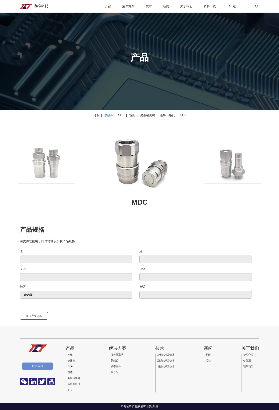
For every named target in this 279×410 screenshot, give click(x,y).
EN (229, 6)
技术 (149, 6)
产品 (108, 6)
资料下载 (210, 6)
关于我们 (186, 6)
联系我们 (37, 366)
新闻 (166, 6)
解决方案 (128, 6)
